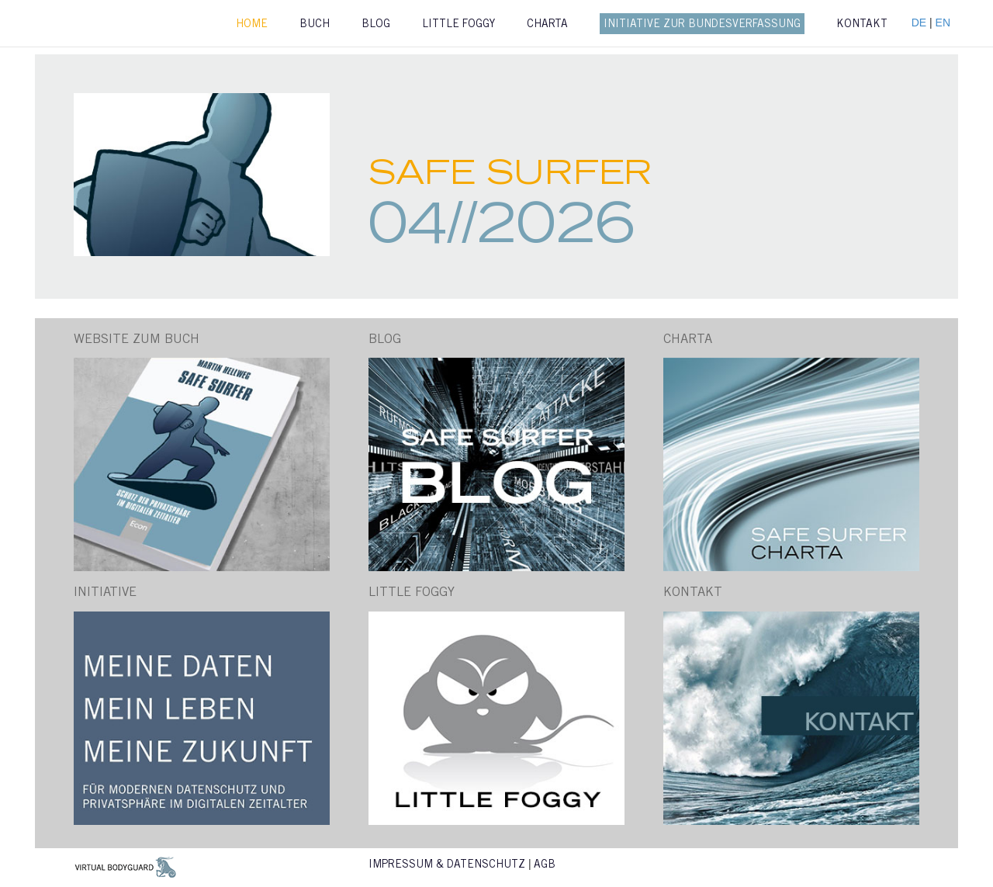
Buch (314, 24)
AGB (544, 865)
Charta (547, 24)
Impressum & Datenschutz (446, 865)
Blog (376, 24)
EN (943, 22)
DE (920, 22)
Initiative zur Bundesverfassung (702, 24)
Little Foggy (458, 24)
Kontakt (861, 24)
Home (252, 24)
